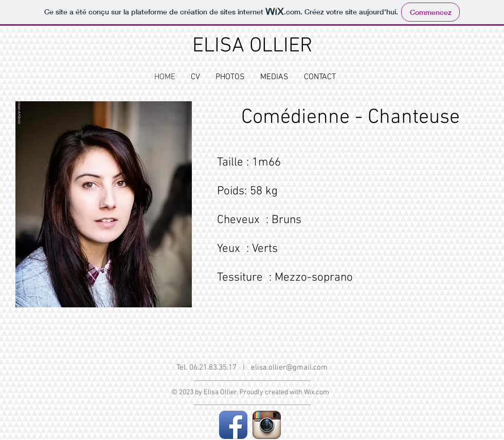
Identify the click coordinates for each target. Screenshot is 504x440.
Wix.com (316, 392)
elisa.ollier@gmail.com (289, 367)
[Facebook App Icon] (233, 425)
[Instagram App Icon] (267, 425)
